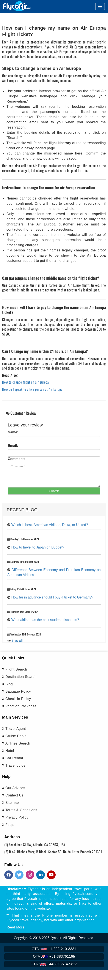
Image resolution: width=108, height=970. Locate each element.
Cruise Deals (16, 736)
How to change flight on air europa (25, 382)
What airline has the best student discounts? (45, 620)
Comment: (16, 459)
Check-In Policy (18, 699)
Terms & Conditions (21, 810)
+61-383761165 (54, 956)
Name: (13, 432)
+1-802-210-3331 (54, 949)
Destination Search (20, 677)
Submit (54, 491)
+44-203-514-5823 (54, 964)
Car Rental (14, 758)
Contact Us (14, 795)
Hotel (9, 751)
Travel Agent (15, 728)
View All (17, 640)
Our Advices (15, 788)
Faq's (9, 825)
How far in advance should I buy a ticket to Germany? (52, 597)
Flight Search (16, 669)
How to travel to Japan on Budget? (37, 547)
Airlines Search (17, 743)
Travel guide (15, 765)
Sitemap (12, 802)
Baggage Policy (18, 691)
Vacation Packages (20, 706)
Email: (13, 445)
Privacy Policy (16, 817)
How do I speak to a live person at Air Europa (32, 389)
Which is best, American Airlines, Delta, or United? (49, 525)
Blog (9, 684)
